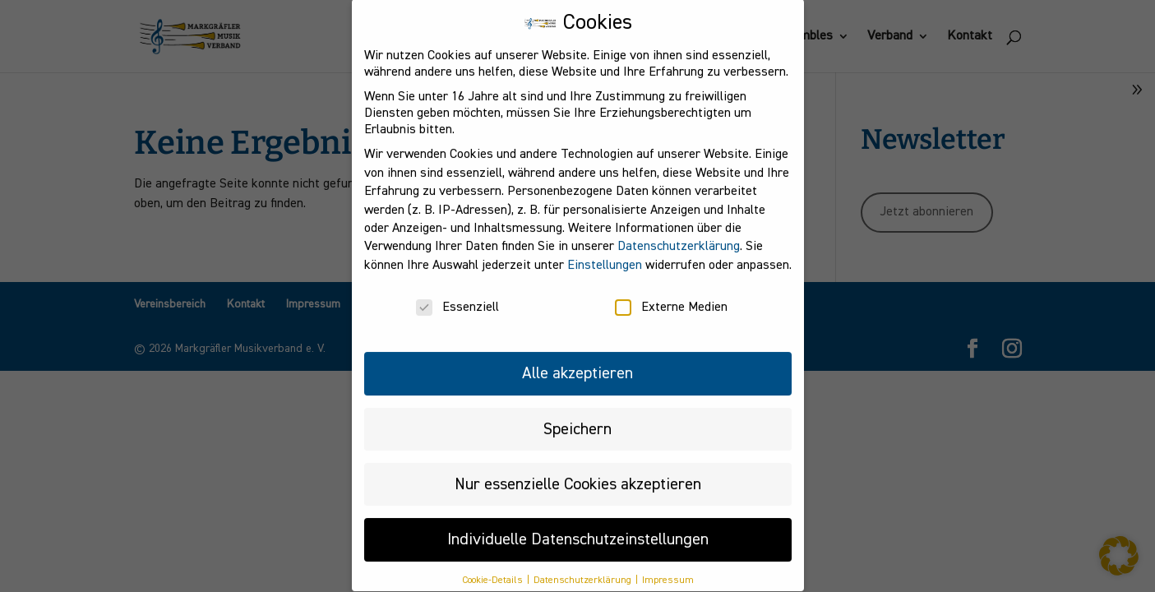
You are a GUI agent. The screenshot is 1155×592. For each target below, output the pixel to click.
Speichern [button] (577, 415)
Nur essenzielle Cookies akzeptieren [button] (578, 470)
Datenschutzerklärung (678, 233)
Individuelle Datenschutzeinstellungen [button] (578, 526)
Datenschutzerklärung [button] (584, 566)
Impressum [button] (668, 566)
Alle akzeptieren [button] (577, 360)
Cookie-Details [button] (493, 566)
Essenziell (457, 294)
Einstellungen (604, 251)
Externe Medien (671, 294)
